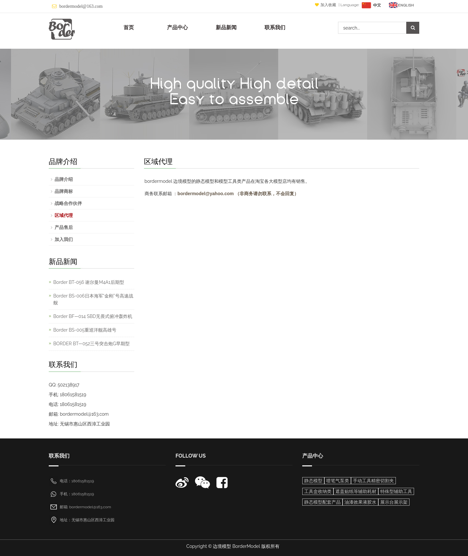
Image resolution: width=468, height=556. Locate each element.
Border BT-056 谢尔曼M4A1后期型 (88, 282)
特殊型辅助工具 (396, 491)
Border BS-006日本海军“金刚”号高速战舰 (93, 299)
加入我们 (64, 239)
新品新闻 (226, 27)
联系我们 (275, 27)
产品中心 (177, 27)
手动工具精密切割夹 (373, 480)
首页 (129, 27)
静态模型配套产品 (322, 502)
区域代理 (64, 215)
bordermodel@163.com (81, 6)
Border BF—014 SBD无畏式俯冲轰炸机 (92, 316)
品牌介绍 (64, 179)
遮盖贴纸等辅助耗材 (355, 491)
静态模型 (313, 480)
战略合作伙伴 (68, 203)
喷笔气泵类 (337, 480)
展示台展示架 (394, 502)
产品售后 (64, 227)
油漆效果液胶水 (360, 502)
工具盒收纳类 (318, 491)
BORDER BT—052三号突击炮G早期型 (91, 343)
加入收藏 (326, 5)
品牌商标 (64, 191)
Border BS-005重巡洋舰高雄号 (84, 330)
